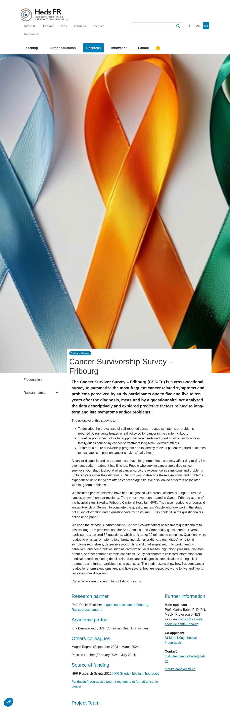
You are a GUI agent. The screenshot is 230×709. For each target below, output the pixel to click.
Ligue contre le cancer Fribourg (126, 605)
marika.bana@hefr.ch (180, 669)
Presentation (33, 379)
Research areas (35, 392)
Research (93, 48)
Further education (62, 48)
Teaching (31, 48)
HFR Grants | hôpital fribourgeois (135, 673)
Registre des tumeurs (87, 609)
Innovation (119, 48)
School (143, 48)
